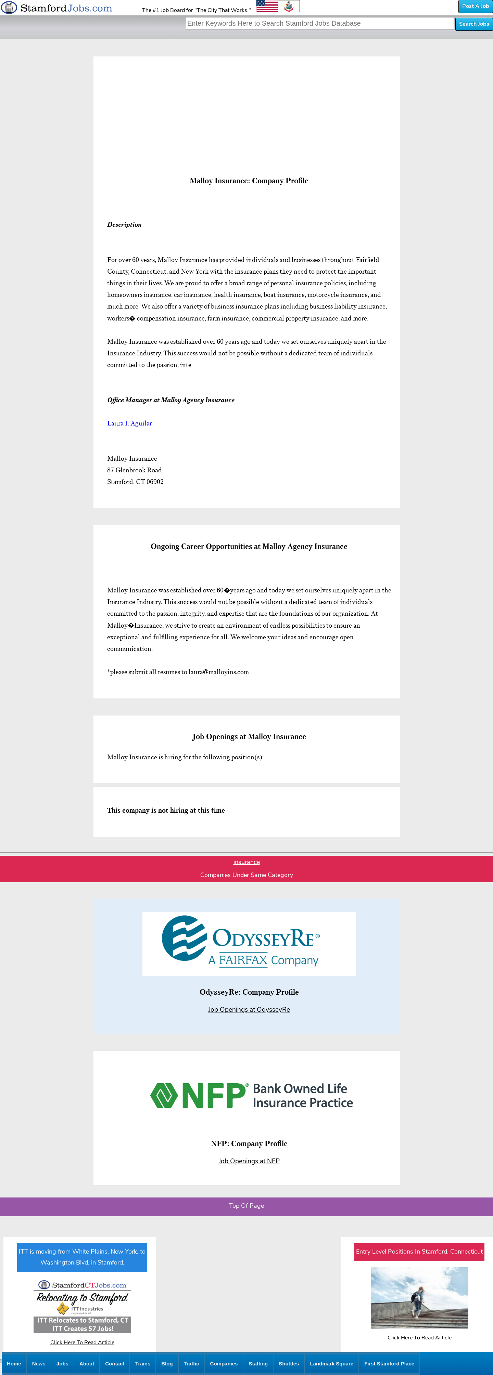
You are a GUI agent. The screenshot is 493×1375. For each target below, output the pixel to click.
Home (14, 1363)
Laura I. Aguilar (129, 423)
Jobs (62, 1363)
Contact (114, 1363)
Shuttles (289, 1363)
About (86, 1363)
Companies (224, 1363)
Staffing (258, 1363)
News (39, 1363)
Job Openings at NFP (249, 1161)
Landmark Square (331, 1363)
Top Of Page (246, 1206)
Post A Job (475, 6)
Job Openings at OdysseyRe (249, 1010)
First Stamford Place (389, 1363)
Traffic (191, 1363)
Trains (142, 1363)
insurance (246, 862)
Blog (167, 1363)
